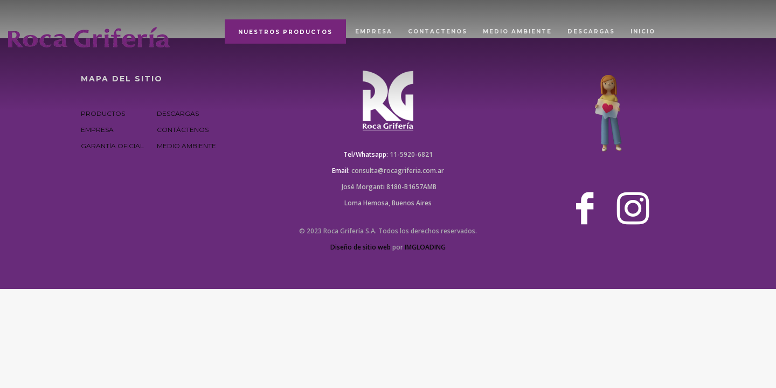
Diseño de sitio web (360, 247)
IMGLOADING (425, 247)
